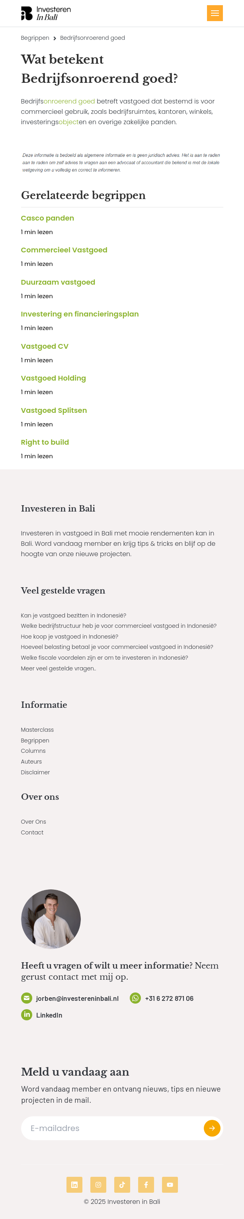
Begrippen (35, 38)
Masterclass (37, 730)
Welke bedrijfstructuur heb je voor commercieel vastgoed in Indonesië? (119, 626)
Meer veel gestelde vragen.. (58, 668)
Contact (32, 832)
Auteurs (31, 762)
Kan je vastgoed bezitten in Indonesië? (74, 615)
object (68, 122)
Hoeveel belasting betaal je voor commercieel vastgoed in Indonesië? (117, 647)
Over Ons (33, 822)
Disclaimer (35, 772)
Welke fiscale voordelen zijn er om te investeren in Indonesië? (104, 658)
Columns (33, 751)
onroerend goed (69, 101)
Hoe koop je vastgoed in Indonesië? (70, 637)
